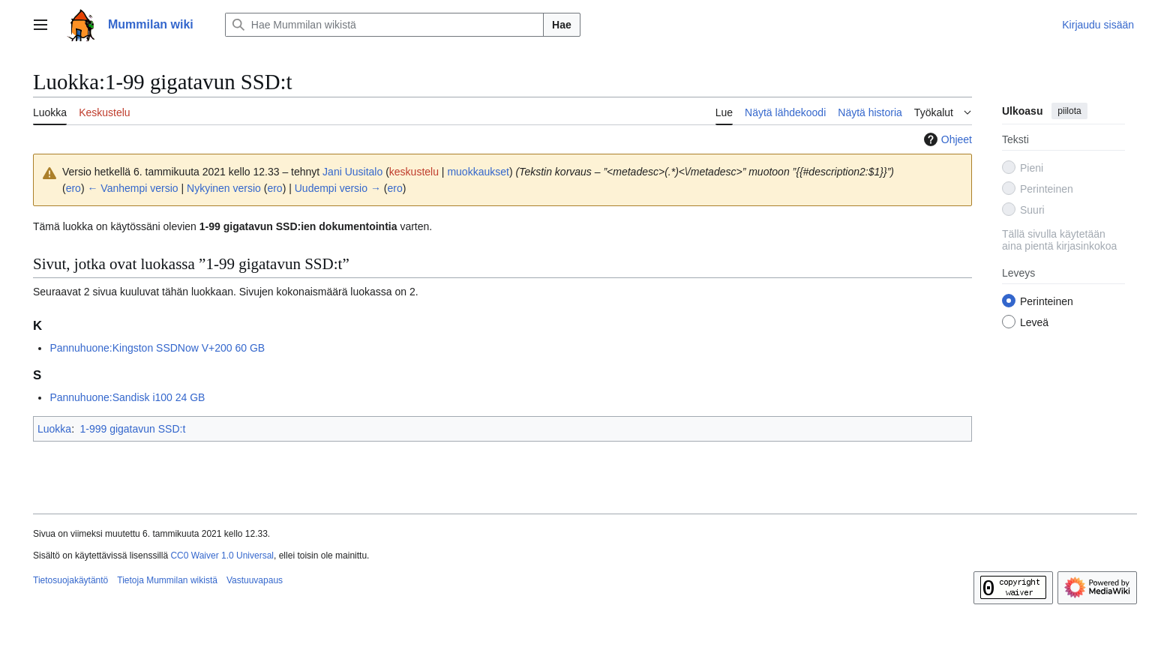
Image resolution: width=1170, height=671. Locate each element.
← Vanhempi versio (132, 188)
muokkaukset (477, 172)
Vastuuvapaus (254, 580)
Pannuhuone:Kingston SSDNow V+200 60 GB (157, 348)
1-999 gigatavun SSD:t (132, 429)
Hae (562, 25)
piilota (1069, 111)
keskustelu (414, 172)
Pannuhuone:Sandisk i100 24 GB (127, 397)
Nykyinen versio (224, 188)
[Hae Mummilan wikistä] (384, 25)
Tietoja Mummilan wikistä (167, 580)
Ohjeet (946, 139)
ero (73, 188)
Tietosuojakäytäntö (70, 580)
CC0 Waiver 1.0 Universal (222, 555)
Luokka (54, 429)
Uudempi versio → (338, 188)
